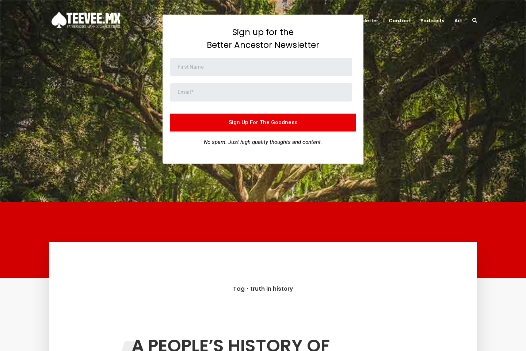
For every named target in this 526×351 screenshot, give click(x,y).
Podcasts (432, 20)
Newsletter (364, 20)
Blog (335, 20)
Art (458, 20)
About (312, 20)
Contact (399, 20)
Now (288, 20)
